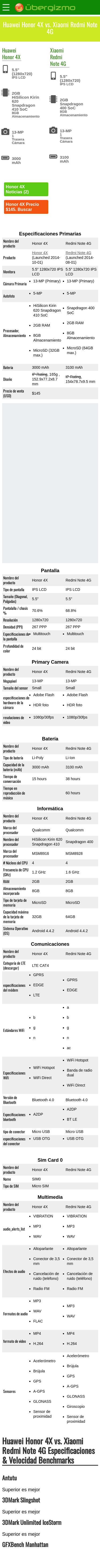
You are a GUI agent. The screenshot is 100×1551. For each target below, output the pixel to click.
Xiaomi (57, 50)
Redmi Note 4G (58, 60)
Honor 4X (11, 57)
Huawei (9, 50)
